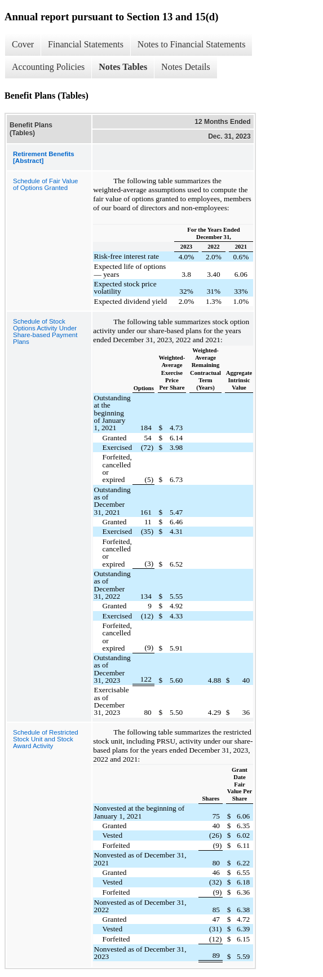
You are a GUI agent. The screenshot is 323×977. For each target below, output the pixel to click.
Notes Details (185, 67)
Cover (23, 44)
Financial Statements (85, 44)
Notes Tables (123, 67)
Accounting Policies (48, 67)
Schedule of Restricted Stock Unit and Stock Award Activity (45, 739)
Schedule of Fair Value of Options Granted (45, 184)
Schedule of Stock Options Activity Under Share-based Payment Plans (45, 331)
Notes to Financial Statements (192, 44)
